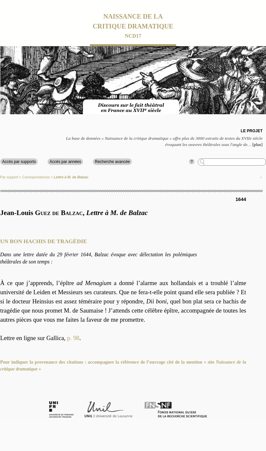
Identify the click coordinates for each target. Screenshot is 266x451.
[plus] (257, 144)
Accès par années (65, 161)
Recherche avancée (112, 161)
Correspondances (36, 177)
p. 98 (73, 337)
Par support (9, 177)
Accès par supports (19, 161)
